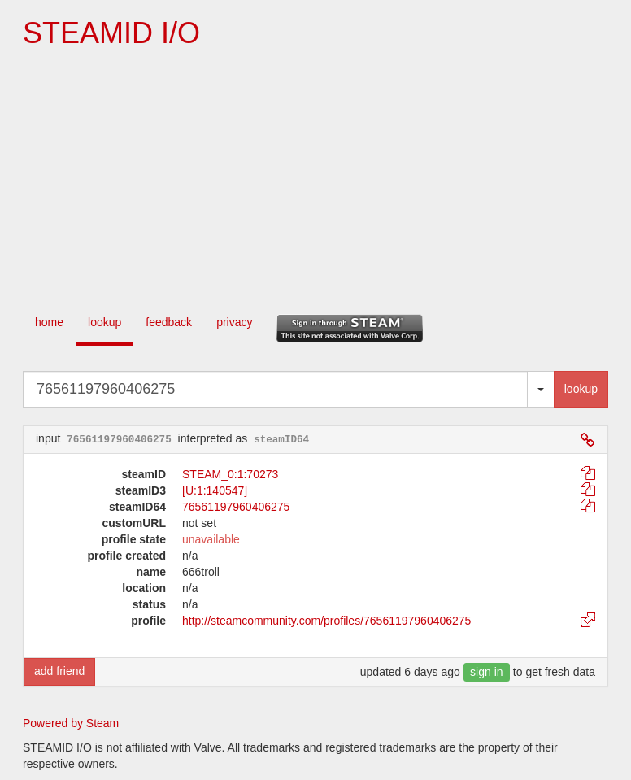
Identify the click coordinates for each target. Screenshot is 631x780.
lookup (104, 322)
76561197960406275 (235, 506)
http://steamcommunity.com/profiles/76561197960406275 (326, 620)
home (49, 322)
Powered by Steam (71, 723)
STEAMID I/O (111, 33)
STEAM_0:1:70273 (230, 474)
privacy (234, 322)
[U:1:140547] (214, 490)
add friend (59, 671)
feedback (169, 322)
